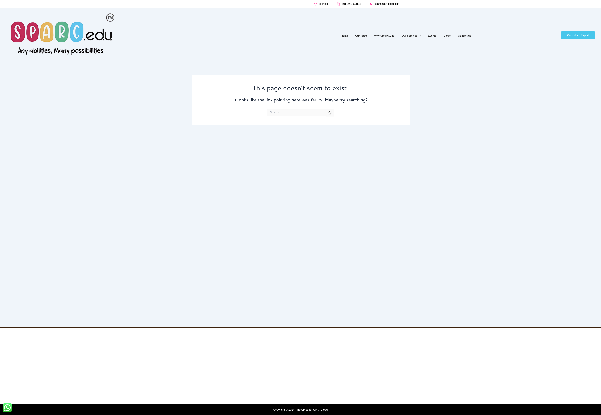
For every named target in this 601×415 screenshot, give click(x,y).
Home (344, 35)
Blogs (447, 35)
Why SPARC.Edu (384, 35)
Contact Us (464, 35)
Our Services (411, 35)
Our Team (361, 35)
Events (432, 35)
